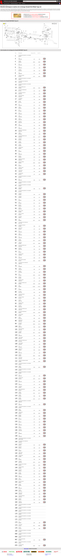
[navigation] (29, 3)
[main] (30, 277)
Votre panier (26, 548)
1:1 (54, 23)
